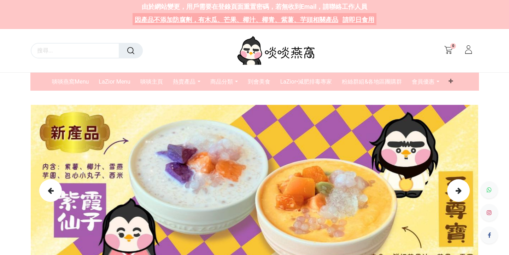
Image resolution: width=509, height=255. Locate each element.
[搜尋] (131, 51)
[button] (450, 81)
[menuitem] (73, 82)
